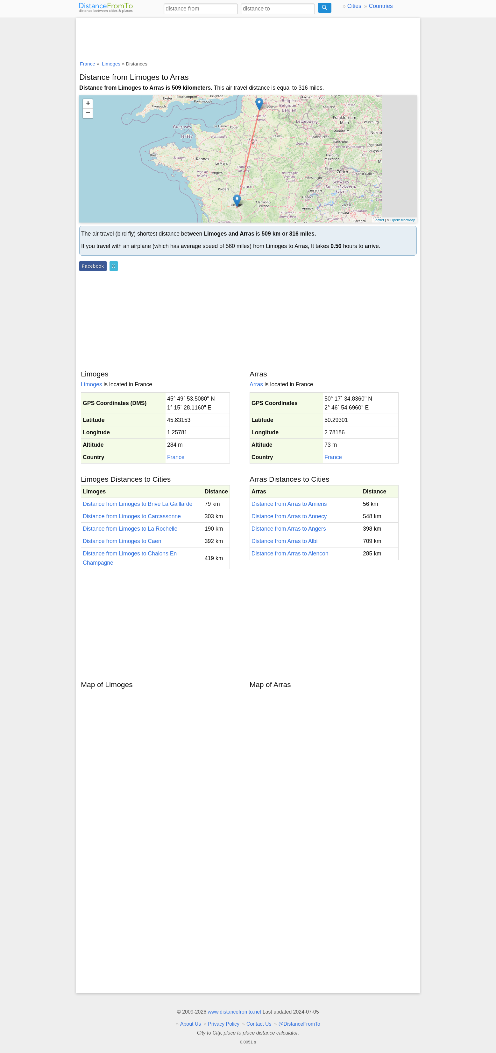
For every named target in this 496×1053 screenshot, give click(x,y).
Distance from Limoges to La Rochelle (130, 529)
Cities (354, 6)
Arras (256, 384)
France (176, 457)
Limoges (91, 384)
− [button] (88, 113)
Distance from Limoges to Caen (122, 541)
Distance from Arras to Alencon (290, 553)
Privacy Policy (223, 1024)
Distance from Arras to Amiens (289, 504)
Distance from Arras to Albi (284, 541)
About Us (190, 1024)
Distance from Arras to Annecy (289, 516)
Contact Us (258, 1024)
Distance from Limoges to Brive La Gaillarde (137, 504)
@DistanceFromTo (299, 1024)
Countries (381, 6)
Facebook (93, 266)
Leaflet (378, 220)
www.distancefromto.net (234, 1012)
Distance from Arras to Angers (289, 529)
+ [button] (88, 104)
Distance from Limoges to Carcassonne (132, 516)
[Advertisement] (248, 37)
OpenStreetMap (402, 220)
